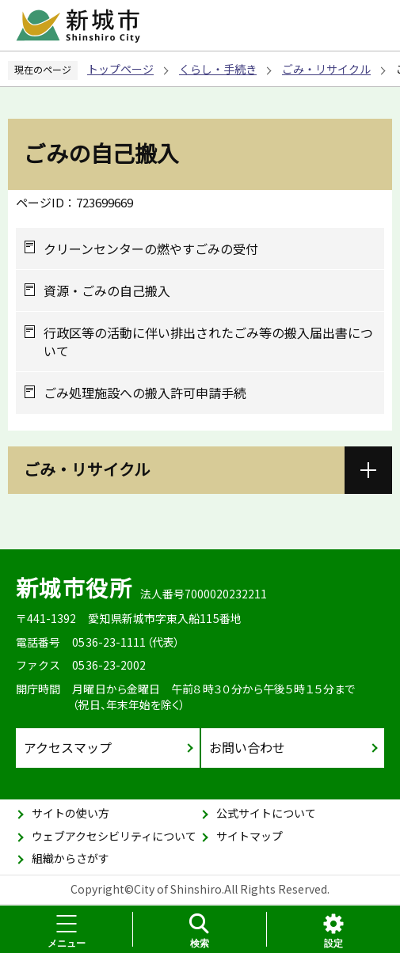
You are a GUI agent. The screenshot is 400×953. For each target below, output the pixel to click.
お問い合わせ (247, 747)
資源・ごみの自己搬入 (107, 290)
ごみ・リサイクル (326, 69)
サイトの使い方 (70, 813)
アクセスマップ (68, 747)
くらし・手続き (218, 69)
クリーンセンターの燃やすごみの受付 (151, 248)
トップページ (120, 69)
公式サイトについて (266, 813)
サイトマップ (249, 836)
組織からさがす (70, 858)
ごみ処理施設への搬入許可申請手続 (145, 392)
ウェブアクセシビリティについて (114, 836)
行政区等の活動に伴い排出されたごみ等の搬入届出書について (208, 341)
